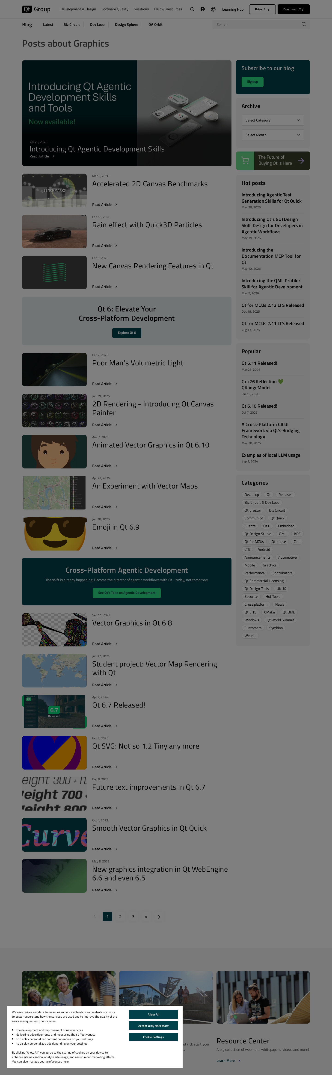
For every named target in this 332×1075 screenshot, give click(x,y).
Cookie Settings (153, 1037)
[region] (95, 1037)
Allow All (153, 1014)
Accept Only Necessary (153, 1025)
